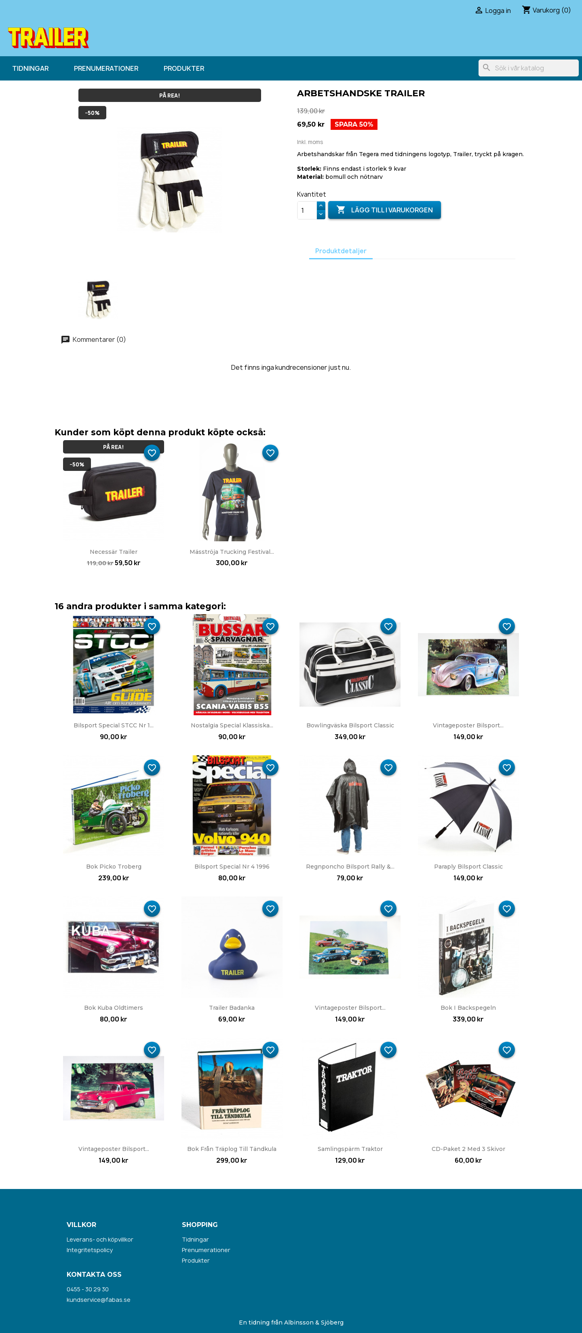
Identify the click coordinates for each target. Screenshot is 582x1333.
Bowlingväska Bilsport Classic (350, 725)
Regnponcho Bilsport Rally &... (350, 866)
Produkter (184, 68)
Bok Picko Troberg (113, 866)
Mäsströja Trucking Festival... (232, 551)
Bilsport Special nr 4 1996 (232, 866)
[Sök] (529, 67)
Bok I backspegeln (468, 1007)
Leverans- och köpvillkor (100, 1239)
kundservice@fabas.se (99, 1299)
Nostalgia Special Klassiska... (232, 725)
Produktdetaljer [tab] (341, 251)
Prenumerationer (106, 68)
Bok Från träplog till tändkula (231, 1149)
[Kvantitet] (307, 210)
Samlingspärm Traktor (350, 1149)
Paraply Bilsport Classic (468, 866)
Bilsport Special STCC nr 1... (114, 725)
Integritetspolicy (90, 1250)
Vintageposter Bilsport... (468, 725)
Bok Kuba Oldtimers (113, 1007)
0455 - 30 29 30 (88, 1289)
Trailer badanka (232, 1007)
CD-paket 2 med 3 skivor (468, 1149)
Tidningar (30, 68)
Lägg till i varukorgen (384, 210)
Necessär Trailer (113, 551)
